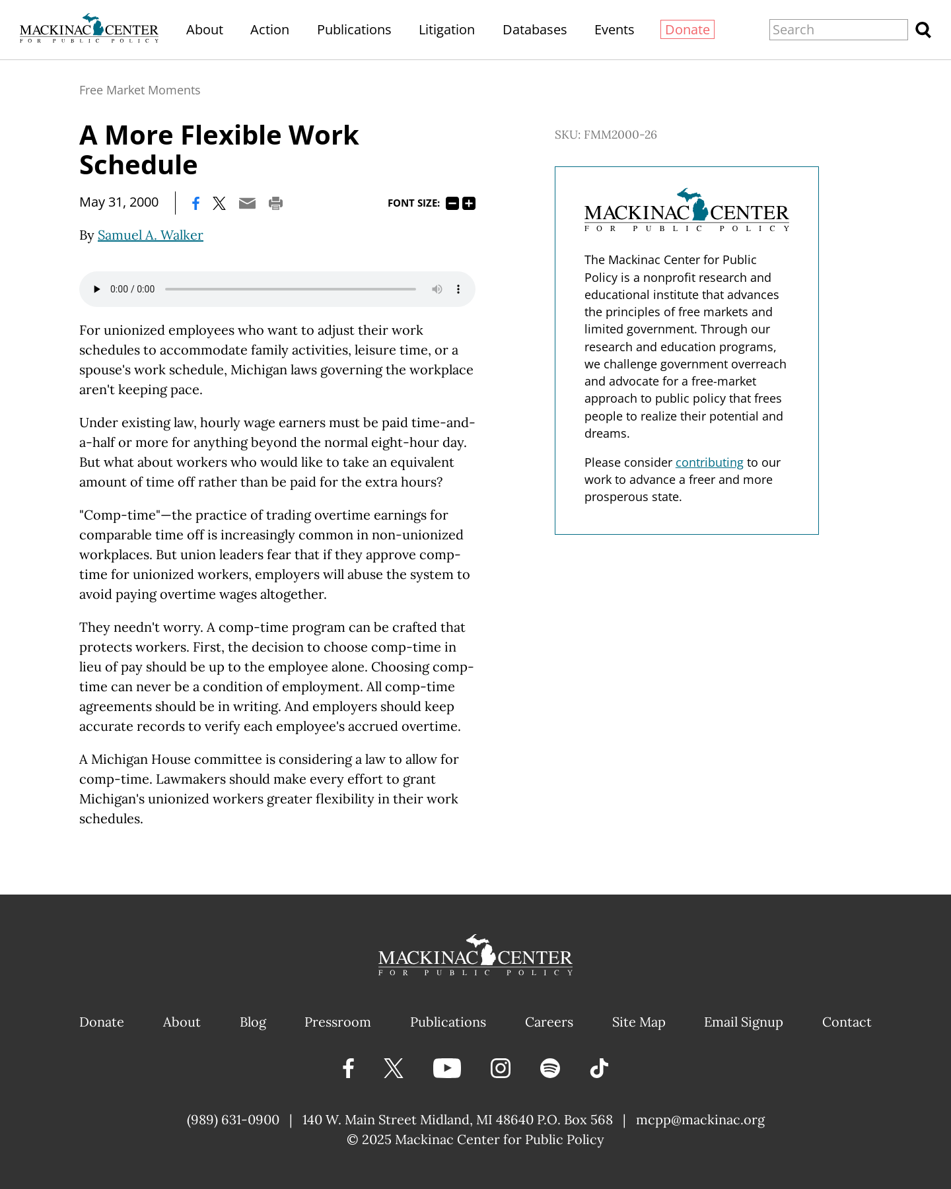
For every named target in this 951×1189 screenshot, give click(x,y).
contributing (710, 462)
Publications (354, 29)
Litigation (447, 29)
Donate (687, 29)
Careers (549, 1021)
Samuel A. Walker (150, 234)
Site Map (639, 1021)
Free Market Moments (140, 90)
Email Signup (743, 1021)
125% (469, 203)
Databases (535, 29)
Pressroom (337, 1021)
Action (269, 29)
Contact (847, 1021)
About (204, 29)
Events (614, 29)
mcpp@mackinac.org (700, 1119)
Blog (253, 1021)
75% (452, 203)
